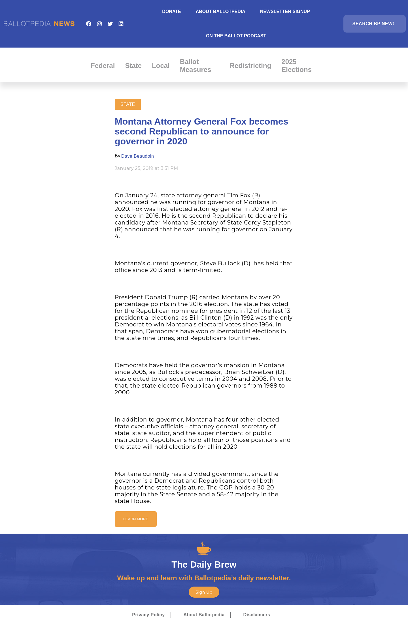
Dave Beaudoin (137, 156)
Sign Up (204, 592)
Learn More (135, 519)
